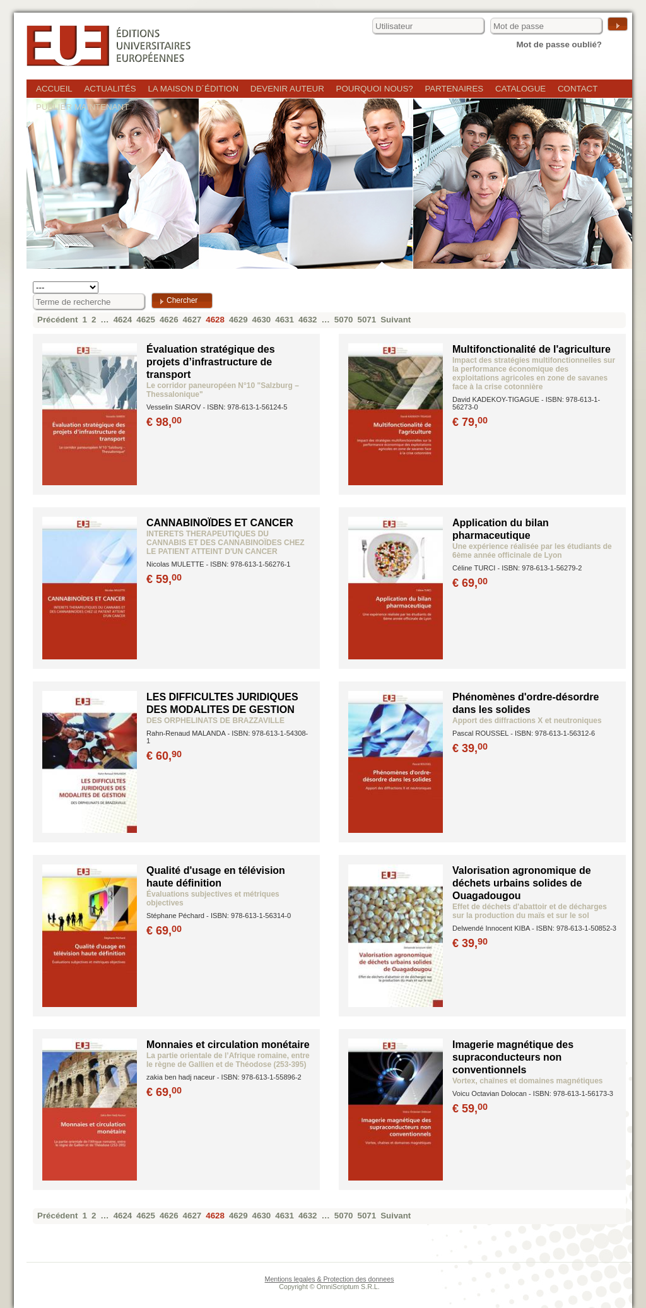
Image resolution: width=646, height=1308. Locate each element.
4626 (169, 319)
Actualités (110, 88)
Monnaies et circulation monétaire (228, 1044)
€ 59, (165, 579)
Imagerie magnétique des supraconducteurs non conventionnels (512, 1057)
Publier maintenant (82, 107)
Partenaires (454, 88)
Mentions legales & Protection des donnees (329, 1279)
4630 (261, 319)
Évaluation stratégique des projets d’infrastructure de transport (210, 362)
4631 (284, 319)
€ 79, (471, 422)
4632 (307, 319)
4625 (145, 319)
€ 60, (165, 756)
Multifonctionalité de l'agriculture (531, 349)
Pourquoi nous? (374, 88)
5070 (343, 319)
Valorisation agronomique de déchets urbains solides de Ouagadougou (521, 883)
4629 (238, 319)
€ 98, (165, 422)
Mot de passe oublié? (559, 44)
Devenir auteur (287, 88)
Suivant (395, 319)
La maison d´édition (193, 88)
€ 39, (471, 748)
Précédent (57, 319)
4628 (215, 319)
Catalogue (520, 88)
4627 (192, 319)
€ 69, (471, 583)
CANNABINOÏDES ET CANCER (219, 522)
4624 (123, 319)
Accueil (54, 88)
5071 (367, 319)
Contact (577, 88)
